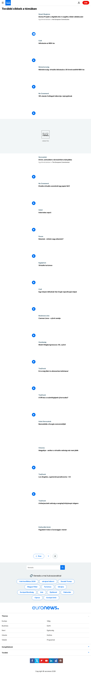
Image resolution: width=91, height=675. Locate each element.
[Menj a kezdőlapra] (8, 2)
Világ (48, 621)
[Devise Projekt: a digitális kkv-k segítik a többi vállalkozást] (64, 26)
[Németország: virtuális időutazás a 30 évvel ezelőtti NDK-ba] (64, 79)
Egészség (50, 630)
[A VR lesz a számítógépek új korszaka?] (64, 407)
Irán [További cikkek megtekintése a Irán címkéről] (41, 592)
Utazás (4, 635)
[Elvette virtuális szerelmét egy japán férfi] (64, 195)
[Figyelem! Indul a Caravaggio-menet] (64, 539)
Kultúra (49, 635)
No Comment (44, 93)
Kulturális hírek (45, 527)
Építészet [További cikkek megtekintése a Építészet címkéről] (53, 592)
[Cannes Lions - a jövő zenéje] (64, 327)
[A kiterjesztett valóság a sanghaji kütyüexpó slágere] (64, 513)
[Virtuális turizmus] (64, 275)
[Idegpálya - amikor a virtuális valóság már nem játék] (64, 460)
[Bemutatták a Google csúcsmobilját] (64, 433)
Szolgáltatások (7, 647)
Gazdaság (42, 342)
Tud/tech (42, 368)
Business (5, 626)
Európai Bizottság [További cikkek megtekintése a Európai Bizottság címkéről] (27, 592)
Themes (5, 616)
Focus (41, 236)
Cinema (42, 448)
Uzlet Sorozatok (45, 421)
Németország (44, 67)
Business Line (44, 315)
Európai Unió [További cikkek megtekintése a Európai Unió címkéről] (51, 598)
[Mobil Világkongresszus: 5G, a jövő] (64, 354)
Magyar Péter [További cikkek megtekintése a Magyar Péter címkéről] (32, 587)
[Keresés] (45, 567)
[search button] (62, 567)
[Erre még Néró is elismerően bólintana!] (64, 380)
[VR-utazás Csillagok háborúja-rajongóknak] (64, 105)
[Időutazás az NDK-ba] (64, 52)
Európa (4, 621)
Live (85, 3)
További (5, 653)
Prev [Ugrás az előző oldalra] (39, 556)
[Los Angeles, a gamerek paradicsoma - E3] (64, 486)
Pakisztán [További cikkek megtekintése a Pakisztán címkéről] (67, 592)
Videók (4, 640)
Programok (51, 640)
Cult (40, 40)
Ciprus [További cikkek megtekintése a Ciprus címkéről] (37, 598)
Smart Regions (44, 14)
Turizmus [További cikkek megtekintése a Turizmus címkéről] (47, 587)
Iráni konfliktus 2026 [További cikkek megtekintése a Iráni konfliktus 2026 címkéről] (27, 581)
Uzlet (41, 210)
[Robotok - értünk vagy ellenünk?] (64, 248)
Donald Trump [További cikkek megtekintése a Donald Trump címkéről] (66, 581)
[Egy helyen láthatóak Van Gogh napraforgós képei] (64, 301)
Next (3, 630)
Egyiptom (42, 263)
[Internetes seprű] (64, 222)
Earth (49, 626)
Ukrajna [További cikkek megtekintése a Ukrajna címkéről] (61, 587)
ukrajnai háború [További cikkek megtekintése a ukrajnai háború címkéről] (48, 581)
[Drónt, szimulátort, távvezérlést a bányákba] (64, 169)
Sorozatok (43, 157)
